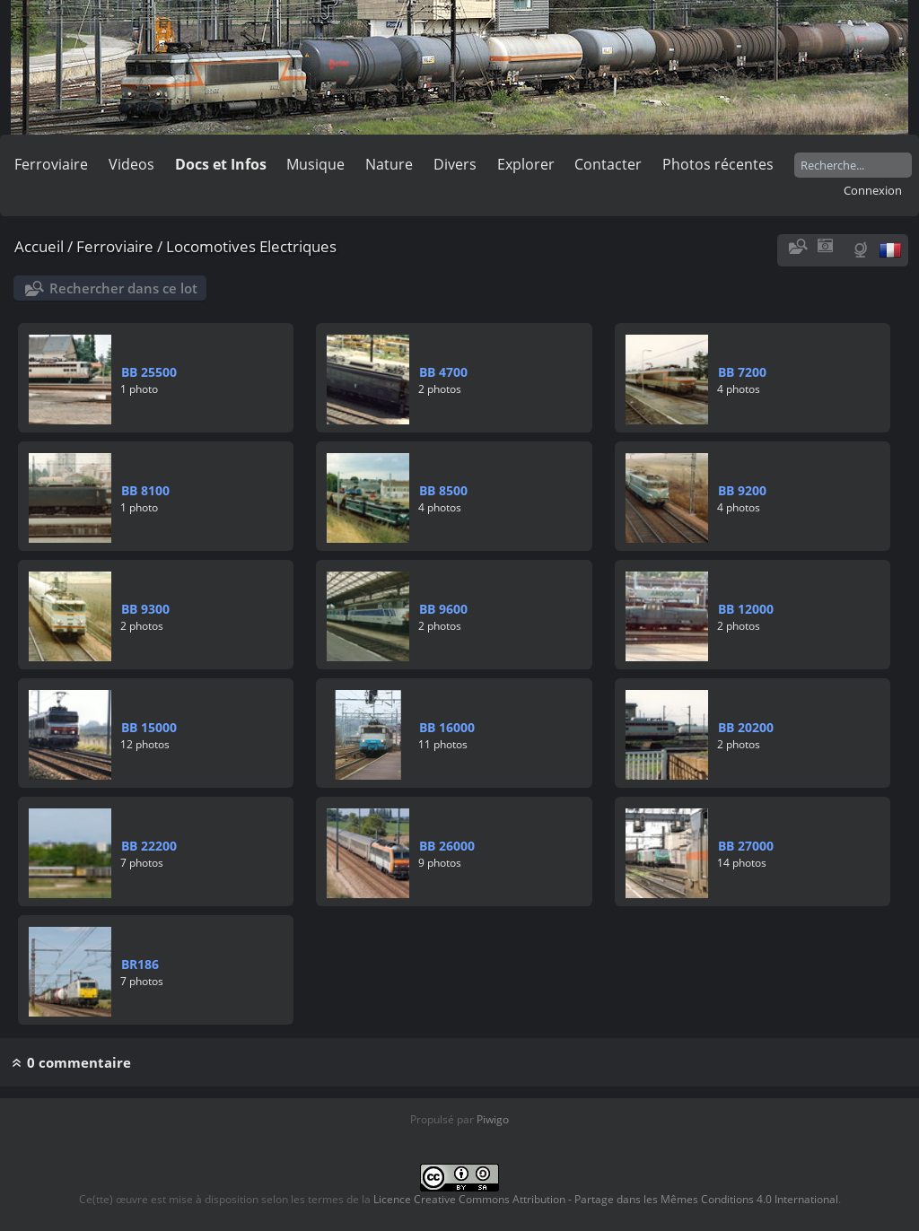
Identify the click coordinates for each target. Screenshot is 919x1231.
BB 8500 (443, 490)
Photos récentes (718, 164)
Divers (455, 164)
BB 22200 (149, 845)
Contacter (608, 164)
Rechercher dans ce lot (123, 288)
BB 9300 (145, 608)
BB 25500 (149, 371)
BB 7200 (742, 371)
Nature (389, 164)
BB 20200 (746, 727)
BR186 (140, 964)
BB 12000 (746, 608)
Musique (315, 164)
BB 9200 (742, 490)
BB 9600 (443, 608)
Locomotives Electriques (251, 246)
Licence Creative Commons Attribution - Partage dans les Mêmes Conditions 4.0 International (605, 1199)
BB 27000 (746, 845)
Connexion (873, 190)
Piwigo (493, 1119)
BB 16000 (447, 727)
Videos (131, 164)
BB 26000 (447, 845)
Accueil (39, 246)
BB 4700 (443, 371)
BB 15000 (149, 727)
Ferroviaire (51, 164)
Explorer (526, 164)
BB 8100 (145, 490)
